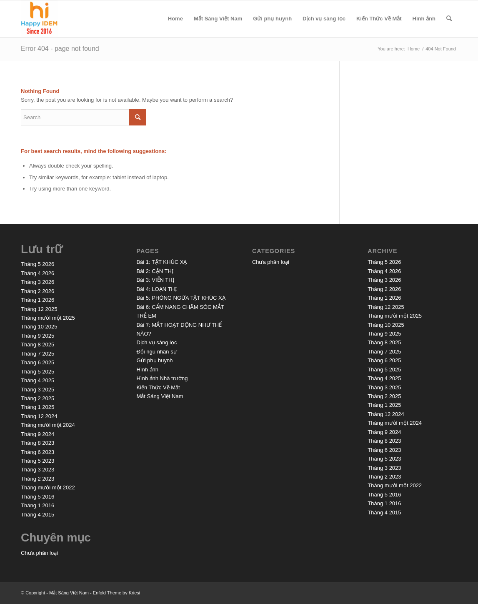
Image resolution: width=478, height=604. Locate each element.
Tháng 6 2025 (37, 362)
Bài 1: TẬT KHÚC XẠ (161, 262)
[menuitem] (449, 18)
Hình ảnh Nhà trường (162, 378)
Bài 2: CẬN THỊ (154, 271)
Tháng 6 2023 (37, 452)
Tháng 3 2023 (37, 469)
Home (175, 18)
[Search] (449, 18)
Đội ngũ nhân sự (156, 351)
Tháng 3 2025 (37, 389)
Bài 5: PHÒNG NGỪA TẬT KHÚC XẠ (180, 298)
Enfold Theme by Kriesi (116, 592)
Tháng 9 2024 (37, 434)
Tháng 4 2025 (37, 380)
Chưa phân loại (39, 553)
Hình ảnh (424, 18)
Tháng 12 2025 (39, 309)
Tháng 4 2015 (37, 514)
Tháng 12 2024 (39, 416)
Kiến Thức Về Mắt (379, 18)
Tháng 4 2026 (37, 273)
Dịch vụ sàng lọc (324, 18)
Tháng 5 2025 (37, 371)
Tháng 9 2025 (37, 336)
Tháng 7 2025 (37, 354)
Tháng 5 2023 (37, 461)
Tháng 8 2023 (37, 443)
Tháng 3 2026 (37, 282)
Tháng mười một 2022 (48, 487)
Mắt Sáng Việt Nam (218, 18)
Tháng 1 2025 (37, 407)
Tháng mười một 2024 (48, 425)
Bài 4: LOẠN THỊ (156, 289)
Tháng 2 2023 (37, 479)
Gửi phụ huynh (272, 18)
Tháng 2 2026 (37, 291)
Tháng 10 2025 (39, 326)
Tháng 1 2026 (37, 300)
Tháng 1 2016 (37, 505)
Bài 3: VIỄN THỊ (155, 280)
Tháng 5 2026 (37, 264)
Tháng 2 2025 (37, 398)
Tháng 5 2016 (37, 497)
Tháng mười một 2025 (48, 318)
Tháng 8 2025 (37, 344)
